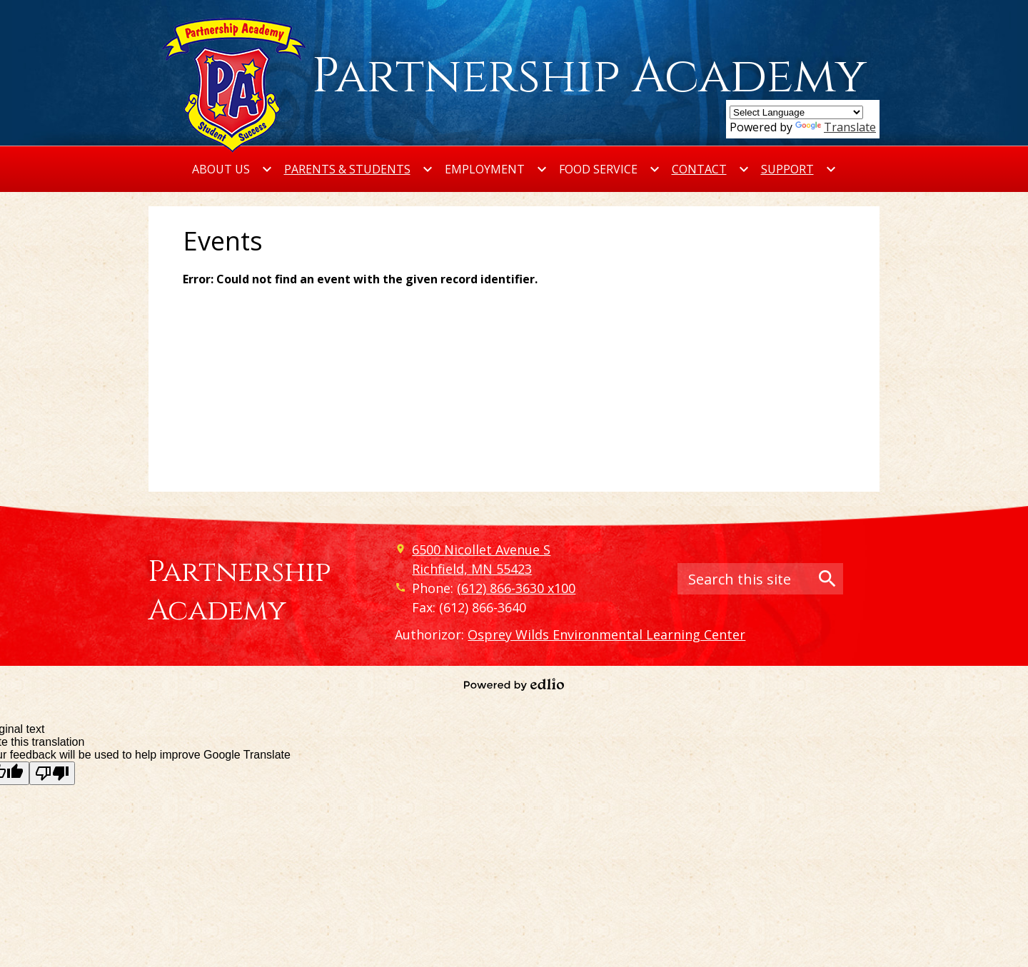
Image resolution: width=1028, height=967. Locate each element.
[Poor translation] (52, 773)
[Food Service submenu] (609, 169)
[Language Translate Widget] (796, 112)
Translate (835, 127)
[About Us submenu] (232, 169)
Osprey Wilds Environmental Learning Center (606, 634)
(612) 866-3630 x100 (516, 588)
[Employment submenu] (496, 169)
